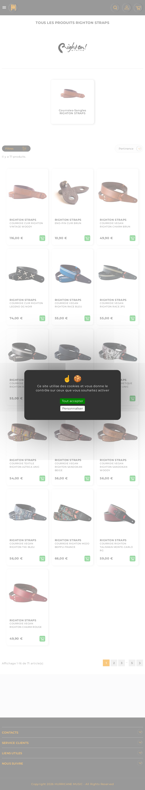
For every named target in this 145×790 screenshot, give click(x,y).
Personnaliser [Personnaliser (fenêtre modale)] (72, 408)
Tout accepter (72, 401)
